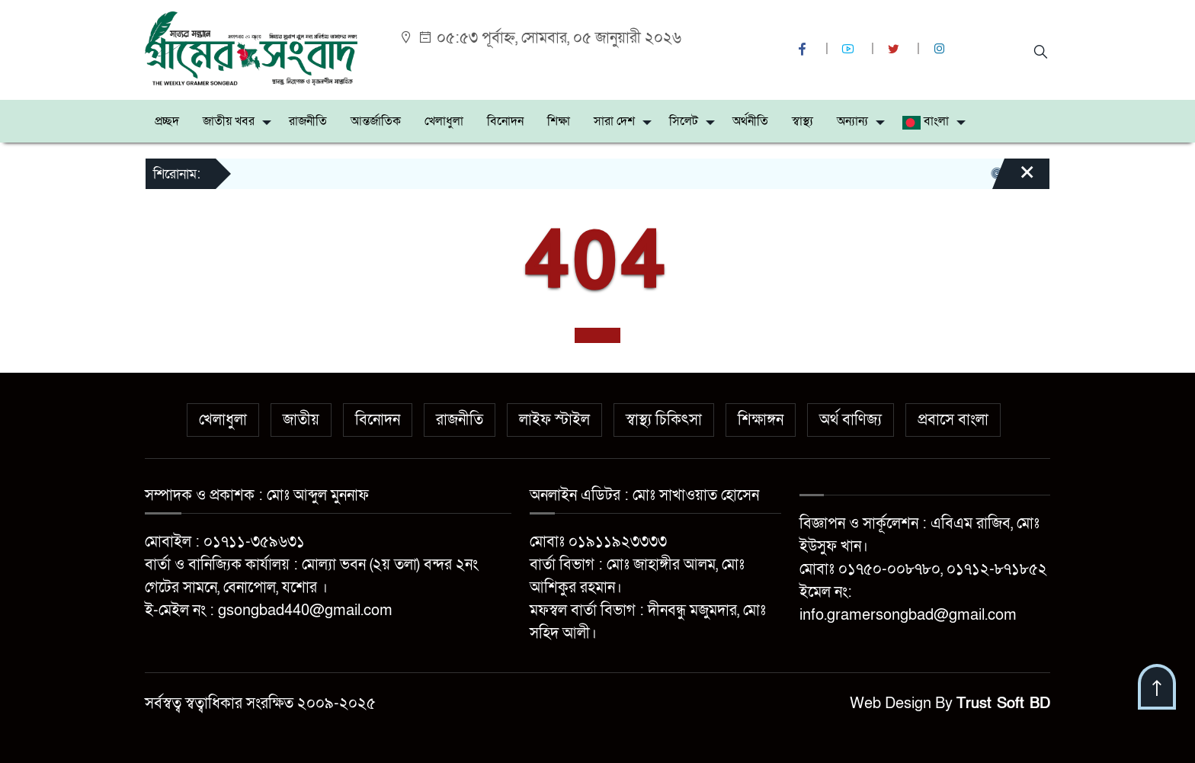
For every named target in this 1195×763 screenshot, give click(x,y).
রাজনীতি (308, 121)
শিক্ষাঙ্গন (760, 420)
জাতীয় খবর (229, 121)
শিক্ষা (558, 121)
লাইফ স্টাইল (554, 420)
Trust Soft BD (1003, 703)
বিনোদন (505, 121)
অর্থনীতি (750, 121)
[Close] (1013, 179)
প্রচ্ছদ (167, 121)
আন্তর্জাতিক (376, 121)
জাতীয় (301, 420)
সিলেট (683, 121)
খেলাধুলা (443, 121)
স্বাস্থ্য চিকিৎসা (664, 420)
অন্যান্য (852, 121)
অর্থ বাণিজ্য (850, 420)
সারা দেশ (614, 121)
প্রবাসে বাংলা (953, 420)
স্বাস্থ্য (802, 121)
